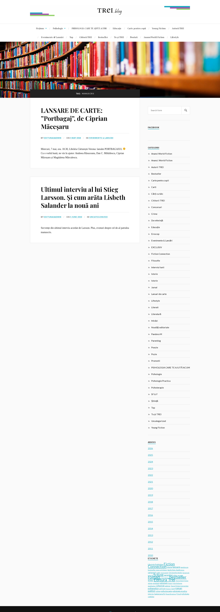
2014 (150, 528)
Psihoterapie (157, 387)
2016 (150, 515)
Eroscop (155, 234)
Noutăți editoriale (160, 327)
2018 (150, 501)
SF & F (154, 394)
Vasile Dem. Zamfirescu (175, 570)
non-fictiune (177, 583)
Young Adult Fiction (182, 581)
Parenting (156, 340)
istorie (169, 567)
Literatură (156, 314)
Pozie (154, 354)
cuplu (158, 573)
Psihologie (58, 28)
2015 (150, 521)
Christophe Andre (175, 573)
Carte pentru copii (137, 28)
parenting (168, 575)
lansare (176, 567)
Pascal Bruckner (171, 594)
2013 (150, 535)
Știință (154, 401)
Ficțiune (40, 28)
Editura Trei (164, 579)
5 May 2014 (75, 138)
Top (71, 37)
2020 (150, 488)
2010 (150, 555)
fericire (168, 589)
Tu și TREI (119, 37)
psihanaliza (153, 588)
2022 (150, 475)
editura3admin (52, 138)
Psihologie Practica (160, 380)
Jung (173, 589)
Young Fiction (159, 28)
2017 (150, 508)
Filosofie (155, 260)
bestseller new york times (157, 570)
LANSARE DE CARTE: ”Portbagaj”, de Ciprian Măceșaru (74, 118)
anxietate (156, 583)
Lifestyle (174, 37)
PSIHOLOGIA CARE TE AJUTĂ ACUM (89, 28)
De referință (157, 220)
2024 (150, 461)
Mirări (154, 320)
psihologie (164, 583)
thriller (150, 580)
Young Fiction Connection (179, 586)
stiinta (150, 583)
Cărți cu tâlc (157, 193)
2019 (150, 495)
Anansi (170, 583)
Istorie (154, 274)
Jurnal (154, 287)
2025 (150, 455)
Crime (154, 213)
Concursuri (156, 207)
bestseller (177, 577)
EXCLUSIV (156, 247)
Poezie (154, 347)
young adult (164, 573)
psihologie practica (179, 591)
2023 (150, 468)
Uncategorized (99, 217)
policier (167, 586)
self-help (162, 589)
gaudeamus (152, 586)
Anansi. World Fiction (161, 160)
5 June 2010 (76, 217)
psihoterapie (166, 591)
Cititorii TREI (85, 37)
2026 (150, 448)
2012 (150, 541)
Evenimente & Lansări (52, 37)
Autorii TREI (178, 28)
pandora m (184, 567)
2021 (150, 481)
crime (158, 591)
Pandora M (156, 334)
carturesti (152, 572)
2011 (150, 548)
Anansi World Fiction (154, 37)
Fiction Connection (160, 253)
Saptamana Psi (159, 594)
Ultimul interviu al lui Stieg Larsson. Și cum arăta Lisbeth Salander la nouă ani (83, 197)
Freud (179, 594)
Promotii (155, 360)
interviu (151, 594)
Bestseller (103, 37)
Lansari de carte (159, 294)
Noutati (134, 37)
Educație (117, 28)
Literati (155, 307)
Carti (153, 187)
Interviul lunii (157, 267)
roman (154, 576)
